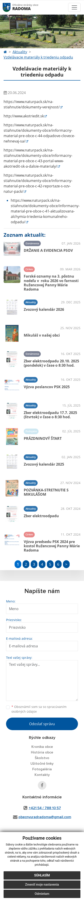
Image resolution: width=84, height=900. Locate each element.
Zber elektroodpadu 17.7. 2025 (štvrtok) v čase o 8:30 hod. (50, 414)
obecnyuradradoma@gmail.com (44, 817)
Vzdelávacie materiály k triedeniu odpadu (38, 57)
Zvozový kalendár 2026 (44, 309)
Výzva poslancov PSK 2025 (47, 386)
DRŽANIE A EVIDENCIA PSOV (48, 250)
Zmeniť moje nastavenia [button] (42, 884)
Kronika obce (42, 747)
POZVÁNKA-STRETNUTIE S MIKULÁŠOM (46, 492)
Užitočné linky (42, 763)
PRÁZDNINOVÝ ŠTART (43, 438)
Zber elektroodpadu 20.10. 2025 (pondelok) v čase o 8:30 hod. (51, 363)
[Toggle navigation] (74, 7)
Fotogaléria (42, 769)
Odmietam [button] (42, 894)
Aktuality (20, 51)
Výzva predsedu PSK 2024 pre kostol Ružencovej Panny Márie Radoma (52, 546)
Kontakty (42, 775)
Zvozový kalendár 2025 (44, 464)
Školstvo (42, 758)
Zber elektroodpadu (41, 515)
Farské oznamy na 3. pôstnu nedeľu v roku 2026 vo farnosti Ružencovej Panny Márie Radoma (51, 283)
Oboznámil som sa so (39, 709)
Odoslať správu (42, 723)
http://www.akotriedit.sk (24, 116)
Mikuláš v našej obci (42, 335)
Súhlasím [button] (42, 875)
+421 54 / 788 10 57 (45, 808)
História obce (42, 752)
